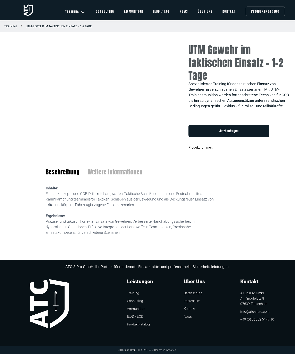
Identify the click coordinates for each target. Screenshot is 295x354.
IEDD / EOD (161, 12)
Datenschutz (193, 293)
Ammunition (133, 12)
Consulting (105, 12)
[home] (28, 10)
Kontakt (229, 12)
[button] (75, 12)
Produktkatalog (265, 11)
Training (10, 26)
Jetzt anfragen (228, 130)
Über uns (205, 12)
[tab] (62, 173)
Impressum (192, 301)
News (184, 12)
